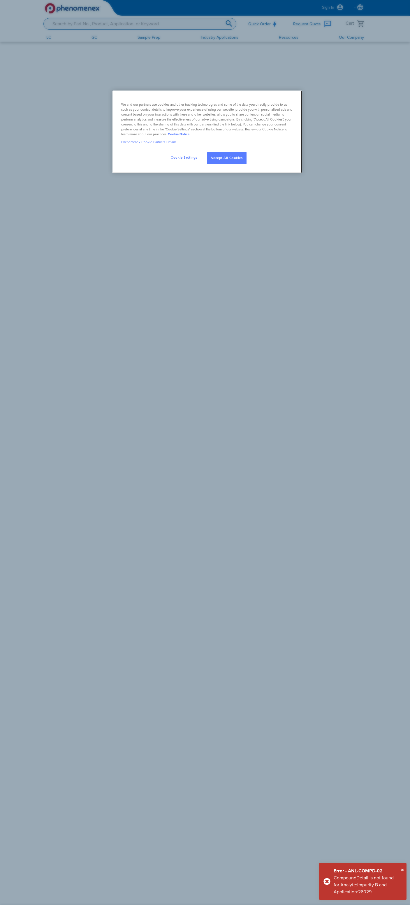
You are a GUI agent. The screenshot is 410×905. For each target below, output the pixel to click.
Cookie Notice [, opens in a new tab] (178, 134)
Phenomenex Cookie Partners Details (149, 142)
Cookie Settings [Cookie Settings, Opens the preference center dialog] (184, 158)
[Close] (402, 870)
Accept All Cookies (226, 158)
